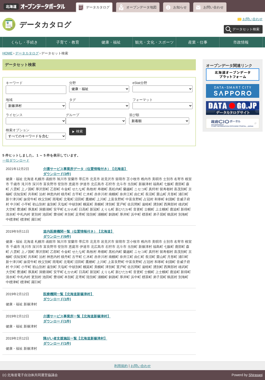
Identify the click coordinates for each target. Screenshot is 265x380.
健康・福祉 (111, 42)
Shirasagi (256, 375)
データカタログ (98, 7)
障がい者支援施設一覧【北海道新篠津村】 (75, 338)
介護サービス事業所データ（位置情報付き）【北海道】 (85, 169)
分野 (72, 83)
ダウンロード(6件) (57, 236)
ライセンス (14, 115)
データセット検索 (245, 29)
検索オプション (17, 130)
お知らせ (180, 7)
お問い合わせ (213, 7)
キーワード (14, 83)
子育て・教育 (67, 42)
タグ (72, 100)
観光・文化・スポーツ (154, 42)
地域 (9, 100)
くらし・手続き (24, 42)
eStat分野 (139, 83)
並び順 (134, 115)
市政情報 (241, 42)
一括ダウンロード (15, 160)
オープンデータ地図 (141, 7)
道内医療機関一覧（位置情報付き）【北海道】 (78, 231)
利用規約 (121, 366)
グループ (72, 115)
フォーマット (142, 100)
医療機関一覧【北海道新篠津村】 (68, 294)
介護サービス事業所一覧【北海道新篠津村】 (77, 316)
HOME (7, 53)
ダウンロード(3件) (57, 174)
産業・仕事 (197, 42)
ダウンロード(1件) (57, 299)
